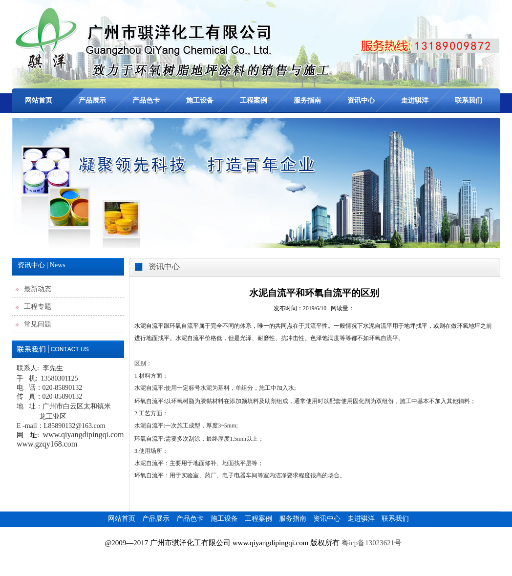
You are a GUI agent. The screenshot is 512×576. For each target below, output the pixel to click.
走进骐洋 (414, 100)
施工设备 (199, 100)
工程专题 (37, 306)
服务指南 (307, 100)
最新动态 (37, 289)
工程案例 (253, 100)
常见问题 (37, 324)
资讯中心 (361, 100)
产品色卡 (146, 100)
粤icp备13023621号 (372, 543)
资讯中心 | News (41, 265)
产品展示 (92, 100)
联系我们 (468, 100)
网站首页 (38, 100)
